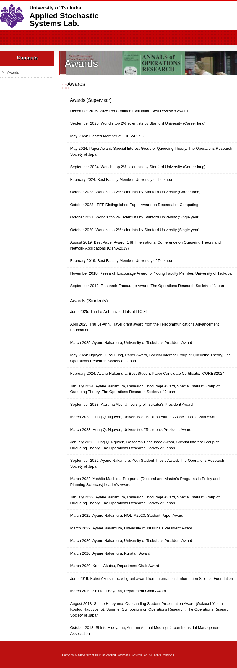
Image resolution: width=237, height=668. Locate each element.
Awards (13, 72)
